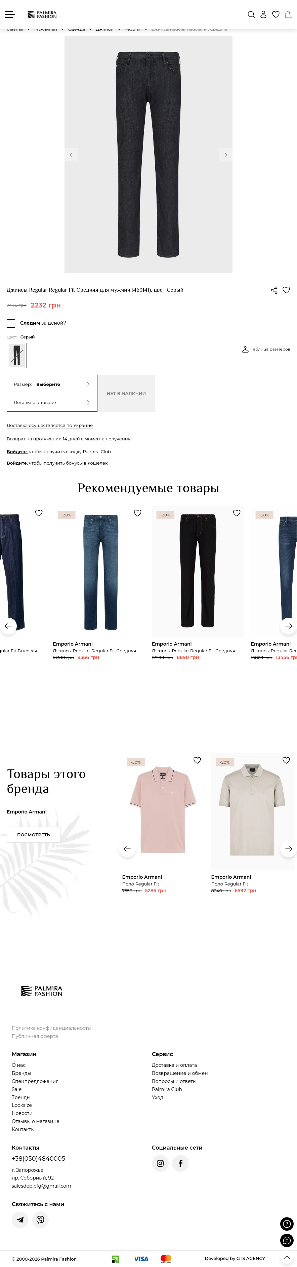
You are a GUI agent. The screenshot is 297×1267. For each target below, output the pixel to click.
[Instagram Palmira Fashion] (160, 1163)
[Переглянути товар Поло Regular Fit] (163, 844)
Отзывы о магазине (35, 1121)
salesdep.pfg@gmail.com (41, 1186)
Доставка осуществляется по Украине (50, 425)
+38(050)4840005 (38, 1158)
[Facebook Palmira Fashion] (180, 1163)
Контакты (23, 1129)
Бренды (21, 1073)
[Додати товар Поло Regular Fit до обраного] (197, 760)
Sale (17, 1089)
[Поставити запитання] (287, 1224)
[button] (71, 154)
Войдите (17, 451)
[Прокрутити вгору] (287, 1257)
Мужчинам (45, 29)
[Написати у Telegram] (20, 1219)
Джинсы (105, 29)
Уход (157, 1097)
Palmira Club (167, 1089)
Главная (15, 29)
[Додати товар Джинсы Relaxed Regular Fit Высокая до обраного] (39, 513)
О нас (19, 1065)
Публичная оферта (35, 1036)
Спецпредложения (35, 1081)
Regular (132, 29)
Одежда (76, 29)
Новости (22, 1113)
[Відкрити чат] (287, 1240)
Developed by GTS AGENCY (235, 1258)
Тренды (21, 1097)
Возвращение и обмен (180, 1073)
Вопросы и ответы (174, 1081)
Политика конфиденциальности (51, 1028)
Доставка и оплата (174, 1065)
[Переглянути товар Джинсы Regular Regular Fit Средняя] (98, 604)
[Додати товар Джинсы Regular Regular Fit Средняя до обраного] (138, 513)
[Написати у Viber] (40, 1219)
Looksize (22, 1105)
